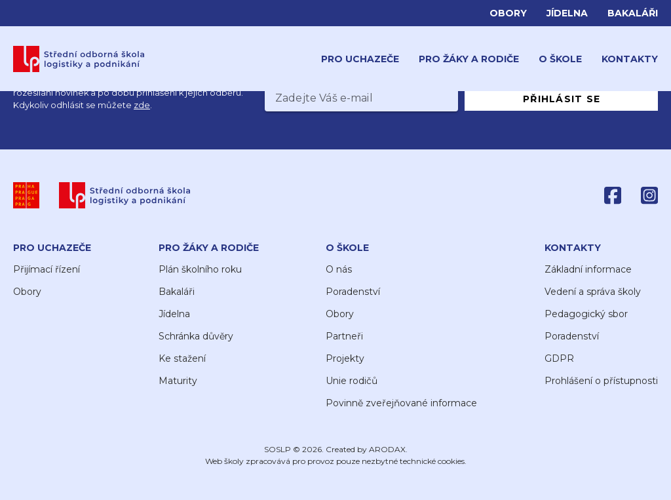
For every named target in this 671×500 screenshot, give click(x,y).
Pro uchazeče (360, 59)
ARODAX (387, 449)
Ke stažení (182, 358)
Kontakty (630, 59)
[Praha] (26, 195)
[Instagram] (649, 195)
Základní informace (588, 269)
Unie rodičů (351, 381)
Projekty (345, 358)
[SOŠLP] (125, 195)
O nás (339, 269)
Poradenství (353, 292)
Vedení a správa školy (593, 292)
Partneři (344, 336)
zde (142, 105)
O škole (560, 59)
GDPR (559, 358)
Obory (508, 13)
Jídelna (567, 13)
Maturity (178, 381)
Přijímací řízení (46, 269)
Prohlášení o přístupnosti (601, 381)
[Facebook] (612, 195)
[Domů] (79, 59)
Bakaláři (632, 13)
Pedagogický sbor (586, 314)
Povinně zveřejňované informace (401, 403)
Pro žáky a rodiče (469, 59)
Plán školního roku (200, 269)
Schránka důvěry (196, 336)
